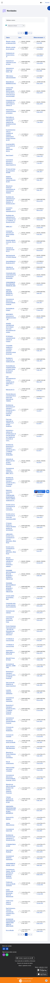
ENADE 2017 (9, 226)
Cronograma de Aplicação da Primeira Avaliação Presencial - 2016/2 (11, 777)
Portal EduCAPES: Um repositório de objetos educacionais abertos (10, 148)
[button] (41, 2)
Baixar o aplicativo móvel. (25, 965)
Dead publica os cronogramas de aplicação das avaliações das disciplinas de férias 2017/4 (11, 121)
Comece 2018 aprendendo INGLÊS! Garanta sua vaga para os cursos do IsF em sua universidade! (10, 92)
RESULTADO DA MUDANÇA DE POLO (11, 82)
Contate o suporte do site (24, 958)
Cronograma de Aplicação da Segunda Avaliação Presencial (10, 720)
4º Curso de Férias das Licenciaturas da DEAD (10, 170)
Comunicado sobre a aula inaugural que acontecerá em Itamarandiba (11, 275)
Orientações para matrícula (10, 611)
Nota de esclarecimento (10, 762)
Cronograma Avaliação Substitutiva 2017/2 (11, 209)
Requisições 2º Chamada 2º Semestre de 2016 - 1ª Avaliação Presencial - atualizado (11, 709)
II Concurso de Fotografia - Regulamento (9, 729)
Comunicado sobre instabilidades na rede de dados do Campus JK (11, 103)
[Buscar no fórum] (15, 25)
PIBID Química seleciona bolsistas (11, 76)
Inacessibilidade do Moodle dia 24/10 (10, 262)
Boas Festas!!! (9, 155)
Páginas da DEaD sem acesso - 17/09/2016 (10, 769)
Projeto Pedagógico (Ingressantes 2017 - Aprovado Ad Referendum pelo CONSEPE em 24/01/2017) (11, 630)
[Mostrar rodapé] (46, 980)
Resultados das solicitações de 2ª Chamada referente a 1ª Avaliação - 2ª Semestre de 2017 (11, 219)
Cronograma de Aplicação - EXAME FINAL (11, 665)
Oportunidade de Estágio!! (10, 309)
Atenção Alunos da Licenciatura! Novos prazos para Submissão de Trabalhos (11, 397)
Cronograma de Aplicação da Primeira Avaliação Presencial (10, 301)
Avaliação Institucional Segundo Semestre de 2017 (11, 179)
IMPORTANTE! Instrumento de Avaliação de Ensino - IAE (11, 317)
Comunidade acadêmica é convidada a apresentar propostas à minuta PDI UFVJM (11, 350)
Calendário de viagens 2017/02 (10, 268)
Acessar (47, 2)
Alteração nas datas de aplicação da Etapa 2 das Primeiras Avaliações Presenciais (10, 789)
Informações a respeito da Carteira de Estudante (11, 111)
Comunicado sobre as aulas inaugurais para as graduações (11, 605)
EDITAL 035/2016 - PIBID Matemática (10, 747)
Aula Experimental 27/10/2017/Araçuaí (11, 256)
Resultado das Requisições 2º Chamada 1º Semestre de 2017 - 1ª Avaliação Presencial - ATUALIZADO (11, 450)
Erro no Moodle (10, 930)
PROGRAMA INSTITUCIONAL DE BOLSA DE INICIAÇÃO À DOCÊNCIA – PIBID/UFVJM (11, 575)
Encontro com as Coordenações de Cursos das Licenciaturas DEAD (11, 516)
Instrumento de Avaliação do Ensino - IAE (10, 70)
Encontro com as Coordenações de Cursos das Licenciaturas (10, 507)
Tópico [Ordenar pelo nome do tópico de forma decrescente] (8, 37)
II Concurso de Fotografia (9, 735)
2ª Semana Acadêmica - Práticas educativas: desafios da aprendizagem (11, 526)
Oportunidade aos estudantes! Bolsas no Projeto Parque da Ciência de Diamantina (11, 369)
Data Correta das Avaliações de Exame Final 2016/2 (11, 684)
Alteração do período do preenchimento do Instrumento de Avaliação (10, 189)
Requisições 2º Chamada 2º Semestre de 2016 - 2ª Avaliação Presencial (11, 675)
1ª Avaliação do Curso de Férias (10, 645)
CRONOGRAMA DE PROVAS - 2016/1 (10, 864)
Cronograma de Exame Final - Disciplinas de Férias (10, 619)
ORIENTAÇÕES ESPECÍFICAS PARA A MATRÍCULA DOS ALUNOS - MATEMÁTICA (11, 810)
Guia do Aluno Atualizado (9, 851)
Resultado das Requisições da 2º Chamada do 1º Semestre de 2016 (10, 837)
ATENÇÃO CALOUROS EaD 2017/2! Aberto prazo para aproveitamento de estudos (10, 328)
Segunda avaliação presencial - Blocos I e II (11, 242)
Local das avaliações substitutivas (9, 691)
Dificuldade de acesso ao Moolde (10, 741)
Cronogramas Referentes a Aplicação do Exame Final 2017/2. (11, 162)
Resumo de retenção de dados (25, 963)
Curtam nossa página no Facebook (9, 902)
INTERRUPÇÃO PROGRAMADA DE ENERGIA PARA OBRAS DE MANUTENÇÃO (10, 923)
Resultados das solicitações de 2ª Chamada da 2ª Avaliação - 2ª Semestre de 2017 (10, 200)
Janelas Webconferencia (10, 824)
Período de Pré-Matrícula (10, 818)
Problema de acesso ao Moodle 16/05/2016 (10, 883)
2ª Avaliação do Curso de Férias (10, 639)
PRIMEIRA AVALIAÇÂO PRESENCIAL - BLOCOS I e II (9, 292)
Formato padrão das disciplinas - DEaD (10, 597)
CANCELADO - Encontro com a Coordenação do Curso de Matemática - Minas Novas (11, 538)
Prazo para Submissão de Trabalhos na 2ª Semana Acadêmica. (10, 423)
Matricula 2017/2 (10, 389)
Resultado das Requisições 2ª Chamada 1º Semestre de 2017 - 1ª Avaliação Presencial (11, 482)
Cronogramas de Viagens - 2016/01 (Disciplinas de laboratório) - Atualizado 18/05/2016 (10, 874)
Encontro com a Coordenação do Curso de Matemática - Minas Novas (11, 550)
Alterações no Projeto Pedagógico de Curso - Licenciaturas (11, 755)
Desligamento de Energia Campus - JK (10, 54)
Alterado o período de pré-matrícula (10, 48)
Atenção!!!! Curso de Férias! (10, 659)
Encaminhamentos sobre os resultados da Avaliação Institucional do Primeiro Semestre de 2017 (10, 135)
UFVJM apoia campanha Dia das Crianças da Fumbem (10, 339)
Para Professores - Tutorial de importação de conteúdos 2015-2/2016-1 (11, 912)
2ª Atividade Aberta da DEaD (11, 845)
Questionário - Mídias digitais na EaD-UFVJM (10, 652)
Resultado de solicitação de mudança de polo (10, 360)
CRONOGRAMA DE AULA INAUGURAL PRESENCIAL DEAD (10, 284)
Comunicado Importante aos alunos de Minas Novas (10, 233)
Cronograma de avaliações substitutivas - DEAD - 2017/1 (10, 471)
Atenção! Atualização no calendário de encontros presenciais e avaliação (10, 562)
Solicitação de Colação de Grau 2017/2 (10, 249)
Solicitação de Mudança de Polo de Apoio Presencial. (10, 461)
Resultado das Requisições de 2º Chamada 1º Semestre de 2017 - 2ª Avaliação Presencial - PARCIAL (11, 410)
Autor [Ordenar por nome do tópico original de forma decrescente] (19, 37)
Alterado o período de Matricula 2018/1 (11, 42)
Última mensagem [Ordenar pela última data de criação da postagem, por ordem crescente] (38, 37)
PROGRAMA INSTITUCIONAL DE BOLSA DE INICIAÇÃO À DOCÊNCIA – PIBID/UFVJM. (11, 587)
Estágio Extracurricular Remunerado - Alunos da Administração (9, 893)
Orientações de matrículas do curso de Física (11, 62)
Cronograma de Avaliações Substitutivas (10, 699)
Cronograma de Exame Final (10, 830)
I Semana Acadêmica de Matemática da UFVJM (9, 799)
